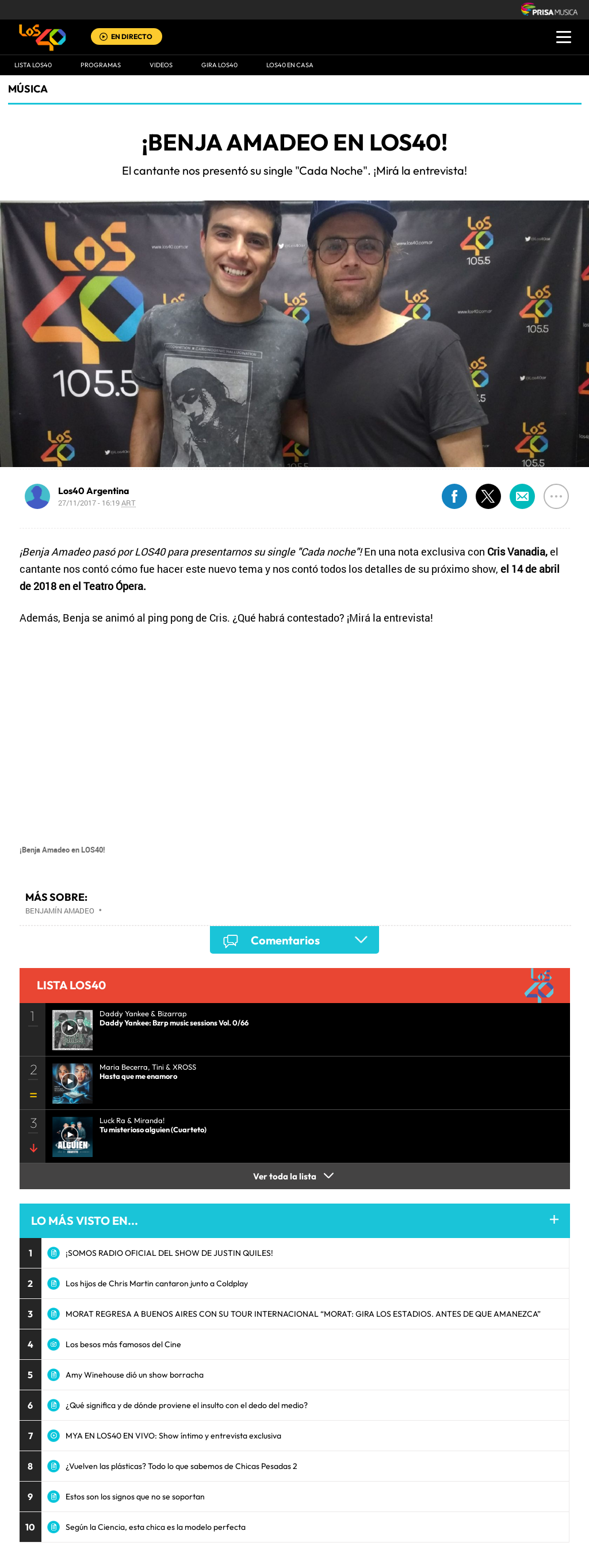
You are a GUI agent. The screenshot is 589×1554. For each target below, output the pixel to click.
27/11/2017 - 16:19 (97, 503)
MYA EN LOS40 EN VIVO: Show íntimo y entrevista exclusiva (173, 1435)
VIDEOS (161, 65)
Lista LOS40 (33, 65)
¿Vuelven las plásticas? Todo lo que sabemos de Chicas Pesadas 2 (181, 1466)
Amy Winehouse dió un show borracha (135, 1375)
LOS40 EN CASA (289, 65)
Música (28, 88)
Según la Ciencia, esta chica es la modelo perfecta (156, 1527)
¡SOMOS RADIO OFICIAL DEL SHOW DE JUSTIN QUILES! (169, 1253)
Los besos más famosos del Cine (123, 1344)
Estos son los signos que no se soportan (135, 1496)
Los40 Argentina (93, 490)
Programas (101, 65)
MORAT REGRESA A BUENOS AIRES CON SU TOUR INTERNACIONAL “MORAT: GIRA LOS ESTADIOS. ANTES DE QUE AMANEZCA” (303, 1314)
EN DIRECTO (131, 36)
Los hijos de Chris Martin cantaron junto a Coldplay (157, 1283)
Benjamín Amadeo (59, 910)
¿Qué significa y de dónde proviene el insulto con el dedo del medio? (187, 1405)
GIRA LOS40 (219, 65)
